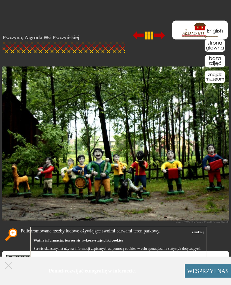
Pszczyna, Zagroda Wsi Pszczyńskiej (41, 37)
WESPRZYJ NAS (208, 271)
